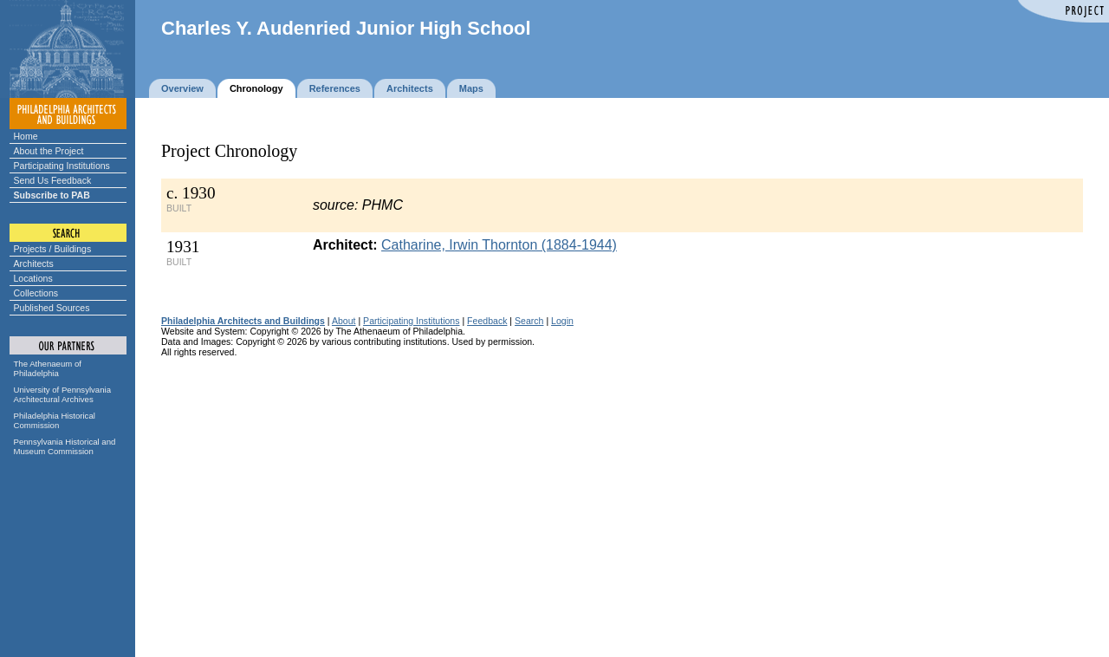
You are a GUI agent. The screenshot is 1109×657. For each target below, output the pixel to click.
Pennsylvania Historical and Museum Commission (65, 446)
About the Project (49, 151)
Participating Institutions (62, 165)
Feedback (487, 320)
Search (529, 320)
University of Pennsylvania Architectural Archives (63, 394)
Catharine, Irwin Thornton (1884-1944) (499, 244)
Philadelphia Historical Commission (54, 420)
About (344, 320)
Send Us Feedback (53, 180)
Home (26, 136)
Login (562, 320)
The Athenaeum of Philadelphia (47, 368)
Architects (34, 263)
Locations (33, 278)
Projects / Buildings (53, 249)
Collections (36, 293)
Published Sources (52, 307)
